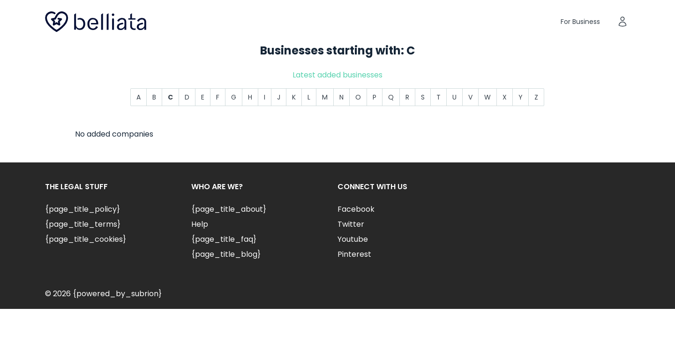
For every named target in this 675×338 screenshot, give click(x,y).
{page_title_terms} (82, 224)
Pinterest (354, 254)
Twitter (351, 224)
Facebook (356, 209)
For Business (580, 21)
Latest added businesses (337, 74)
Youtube (353, 239)
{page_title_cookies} (85, 239)
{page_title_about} (228, 209)
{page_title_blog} (226, 254)
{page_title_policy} (82, 209)
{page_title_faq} (223, 239)
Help (199, 224)
